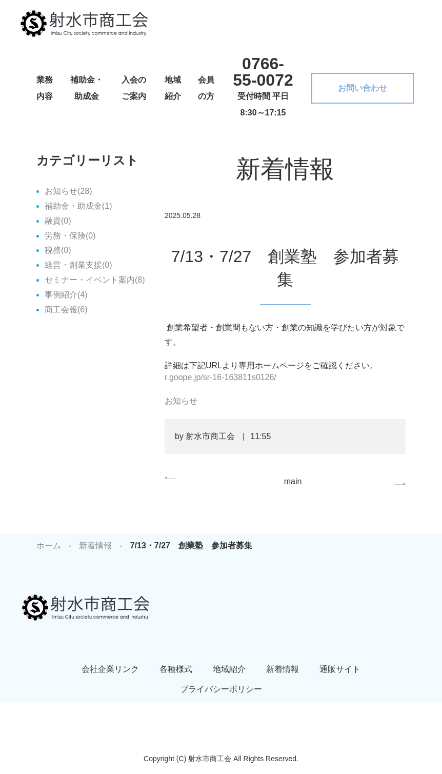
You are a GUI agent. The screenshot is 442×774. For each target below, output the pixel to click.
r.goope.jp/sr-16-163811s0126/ (220, 377)
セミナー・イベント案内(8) (95, 279)
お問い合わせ (362, 88)
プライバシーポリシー (221, 689)
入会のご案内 (134, 88)
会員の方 (206, 88)
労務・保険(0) (70, 235)
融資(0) (58, 220)
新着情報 (95, 545)
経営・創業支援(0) (78, 265)
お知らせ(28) (68, 191)
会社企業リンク (110, 669)
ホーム (48, 545)
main (293, 481)
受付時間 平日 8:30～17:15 (263, 85)
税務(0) (58, 250)
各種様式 (175, 669)
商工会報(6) (66, 309)
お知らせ (181, 400)
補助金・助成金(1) (78, 206)
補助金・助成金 (86, 88)
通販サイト (339, 669)
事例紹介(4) (66, 294)
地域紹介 (173, 88)
